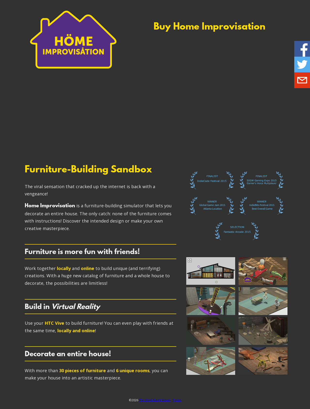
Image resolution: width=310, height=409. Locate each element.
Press (177, 400)
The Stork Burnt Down (155, 400)
